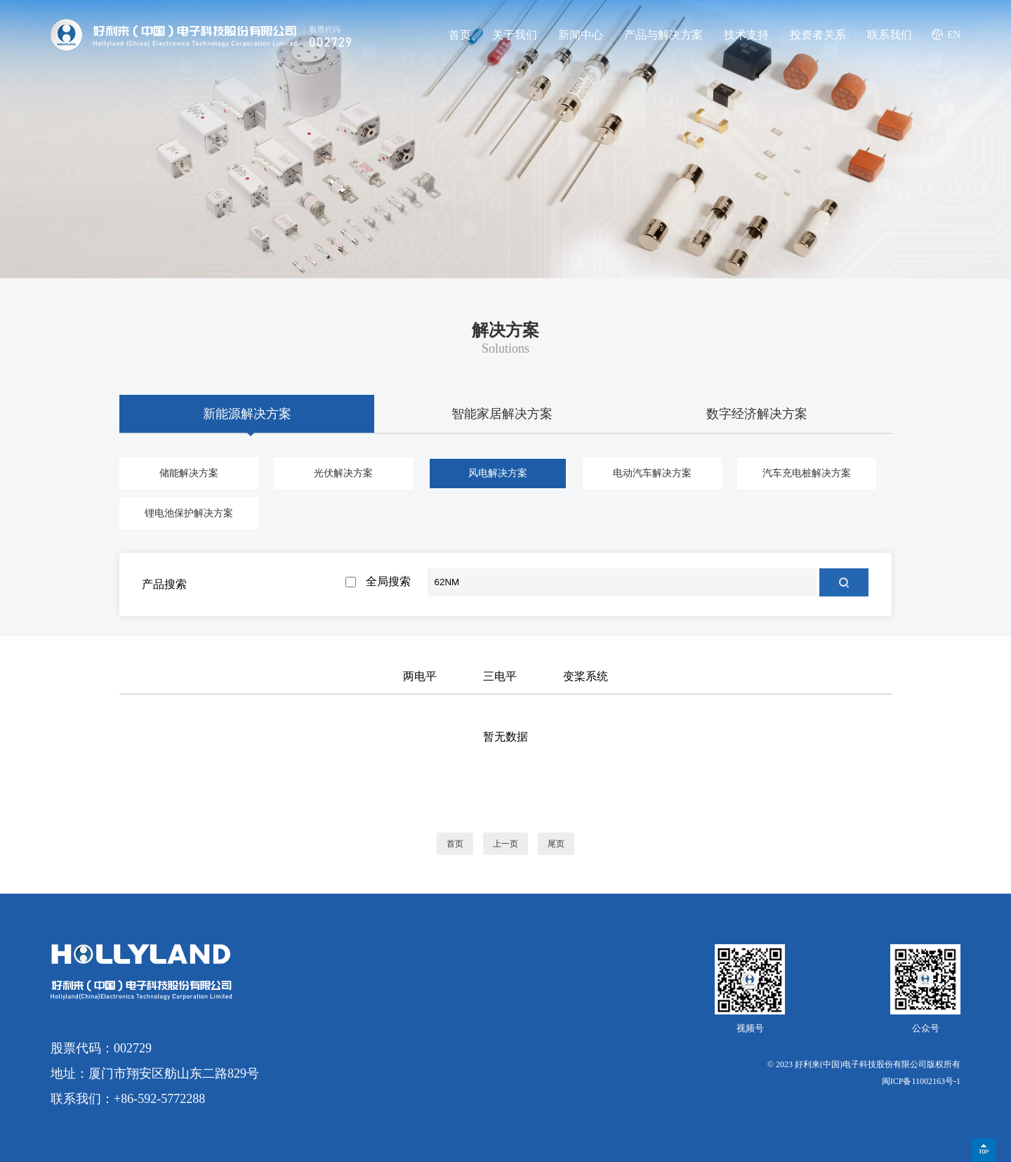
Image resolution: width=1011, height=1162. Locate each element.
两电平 (420, 676)
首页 (460, 35)
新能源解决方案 (247, 414)
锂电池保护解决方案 (189, 513)
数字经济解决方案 (756, 414)
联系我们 (889, 35)
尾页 (556, 844)
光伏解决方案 (343, 473)
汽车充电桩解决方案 (806, 473)
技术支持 (746, 35)
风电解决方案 (497, 473)
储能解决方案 (188, 473)
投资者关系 (818, 35)
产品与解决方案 (663, 35)
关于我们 (514, 35)
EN (953, 35)
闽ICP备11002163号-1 (921, 1081)
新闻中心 (580, 35)
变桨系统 (585, 676)
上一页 (505, 844)
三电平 (500, 676)
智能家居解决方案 (502, 414)
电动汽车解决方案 (652, 473)
